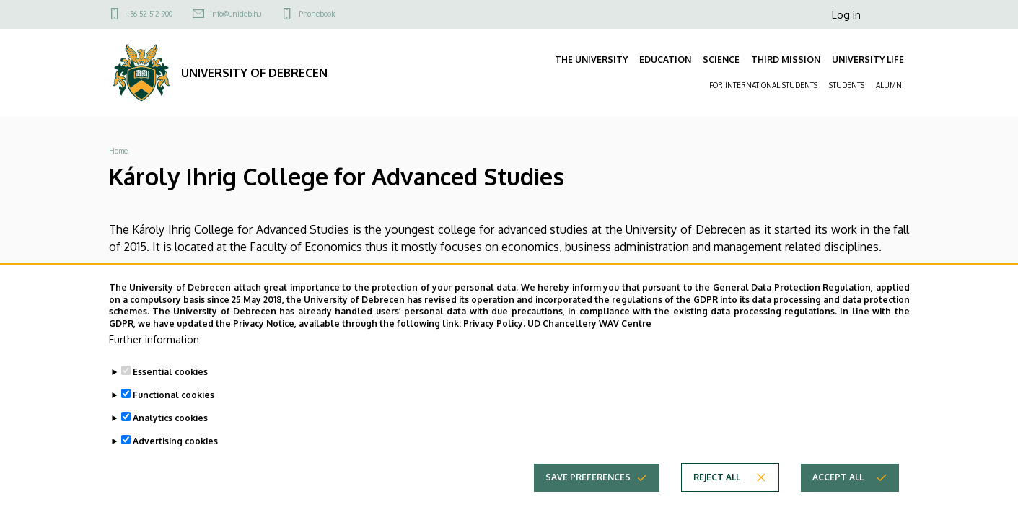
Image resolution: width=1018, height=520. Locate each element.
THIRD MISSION (785, 59)
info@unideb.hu (235, 13)
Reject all (716, 490)
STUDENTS (846, 85)
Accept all (838, 490)
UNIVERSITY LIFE (868, 59)
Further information (154, 353)
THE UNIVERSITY (591, 59)
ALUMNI (890, 85)
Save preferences (588, 490)
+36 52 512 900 (149, 13)
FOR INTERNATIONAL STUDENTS (763, 85)
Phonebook (317, 13)
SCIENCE (721, 59)
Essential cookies (170, 385)
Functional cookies (173, 408)
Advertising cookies (175, 454)
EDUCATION (665, 59)
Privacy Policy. (494, 337)
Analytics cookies (170, 431)
